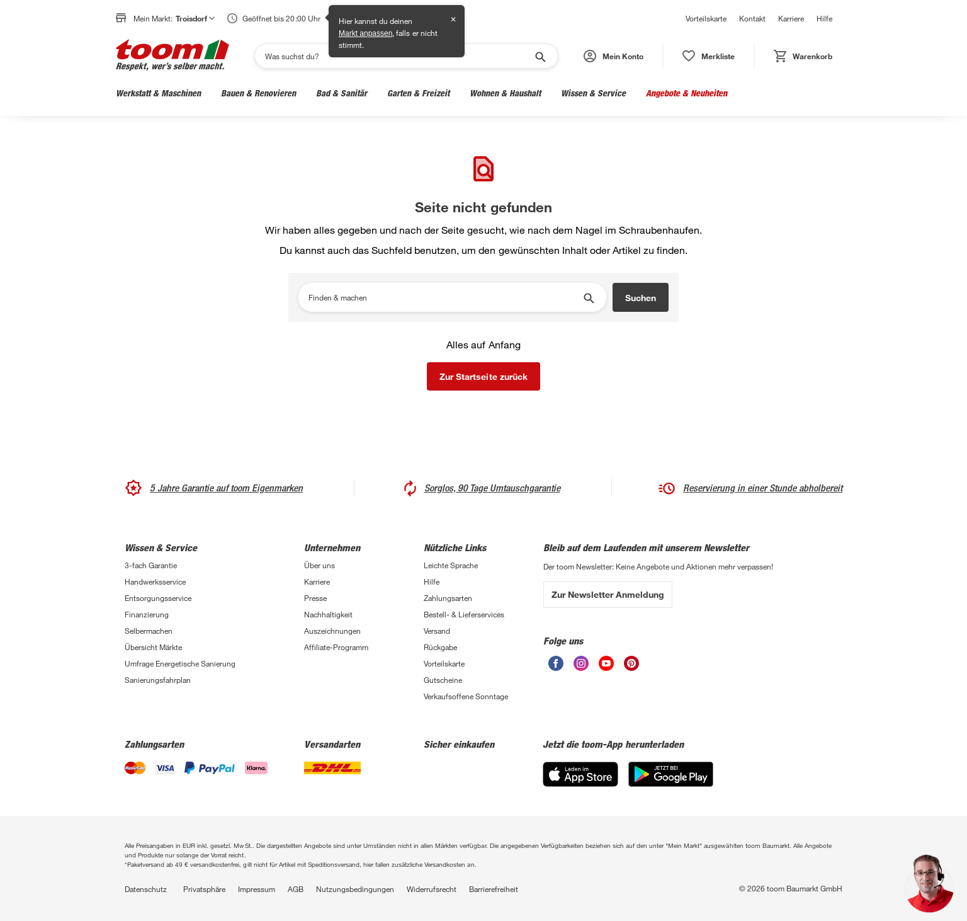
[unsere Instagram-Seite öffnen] (581, 667)
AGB (295, 889)
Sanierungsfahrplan (158, 680)
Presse (315, 598)
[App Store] (580, 783)
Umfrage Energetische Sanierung (180, 663)
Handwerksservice (155, 581)
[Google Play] (670, 783)
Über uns (319, 565)
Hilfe (824, 18)
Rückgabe (440, 647)
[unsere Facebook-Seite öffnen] (555, 667)
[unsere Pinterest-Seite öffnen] (631, 667)
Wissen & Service (593, 93)
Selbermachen (148, 631)
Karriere (791, 18)
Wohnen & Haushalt (505, 93)
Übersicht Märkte (153, 647)
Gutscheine (443, 680)
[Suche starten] (539, 56)
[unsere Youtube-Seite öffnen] (606, 667)
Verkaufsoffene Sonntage (466, 696)
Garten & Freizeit (418, 93)
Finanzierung (147, 614)
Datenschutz (146, 889)
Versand (437, 631)
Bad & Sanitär (341, 93)
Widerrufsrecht (431, 889)
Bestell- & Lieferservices (464, 614)
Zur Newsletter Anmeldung (607, 594)
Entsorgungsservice (158, 598)
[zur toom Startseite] (172, 56)
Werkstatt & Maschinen (158, 93)
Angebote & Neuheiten (686, 93)
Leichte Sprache (451, 565)
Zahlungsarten (448, 598)
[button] (613, 56)
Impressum (256, 889)
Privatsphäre (204, 889)
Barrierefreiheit (493, 889)
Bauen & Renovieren (258, 93)
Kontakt (752, 18)
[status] (709, 56)
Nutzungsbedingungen (355, 889)
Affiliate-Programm (336, 647)
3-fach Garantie (151, 565)
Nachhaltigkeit (328, 614)
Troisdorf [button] (195, 18)
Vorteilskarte (706, 18)
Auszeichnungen (332, 631)
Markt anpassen (365, 33)
